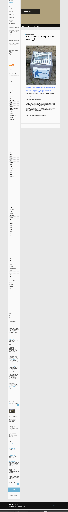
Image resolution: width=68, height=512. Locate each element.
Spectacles (11, 286)
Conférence (11, 140)
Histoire (10, 203)
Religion (10, 270)
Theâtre (10, 294)
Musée (10, 248)
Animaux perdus (12, 92)
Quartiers (11, 266)
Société (10, 282)
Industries (11, 213)
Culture (10, 154)
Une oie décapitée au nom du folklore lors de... (13, 368)
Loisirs (10, 237)
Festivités (11, 189)
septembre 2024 (11, 17)
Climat (10, 127)
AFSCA (10, 84)
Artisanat (11, 96)
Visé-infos (26, 11)
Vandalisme (11, 307)
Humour (10, 205)
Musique (10, 250)
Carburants (11, 117)
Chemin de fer (11, 119)
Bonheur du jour (16, 40)
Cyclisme (10, 156)
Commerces (11, 132)
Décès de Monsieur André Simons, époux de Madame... (13, 53)
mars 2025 (10, 8)
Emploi (10, 172)
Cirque (10, 123)
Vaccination (11, 305)
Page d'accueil (40, 29)
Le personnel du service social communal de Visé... (14, 355)
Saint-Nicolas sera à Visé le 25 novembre (14, 341)
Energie (10, 174)
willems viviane (12, 340)
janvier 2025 (11, 11)
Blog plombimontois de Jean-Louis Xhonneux (13, 55)
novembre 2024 (11, 14)
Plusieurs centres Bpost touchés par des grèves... (14, 469)
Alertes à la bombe (12, 88)
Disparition (11, 158)
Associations (11, 100)
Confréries (11, 142)
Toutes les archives (12, 23)
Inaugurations (11, 209)
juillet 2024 (11, 20)
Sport (10, 288)
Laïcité (10, 229)
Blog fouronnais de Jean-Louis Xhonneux (13, 59)
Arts (10, 98)
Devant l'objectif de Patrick (13, 39)
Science (10, 276)
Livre (10, 233)
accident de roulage (12, 82)
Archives (30, 26)
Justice (10, 225)
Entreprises (11, 178)
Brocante (11, 113)
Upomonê (10, 40)
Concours (11, 138)
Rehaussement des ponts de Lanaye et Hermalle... (13, 433)
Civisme (10, 125)
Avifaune (10, 102)
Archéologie (11, 94)
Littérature (11, 231)
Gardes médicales (12, 195)
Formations (11, 193)
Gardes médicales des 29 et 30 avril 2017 (50, 29)
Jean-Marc (11, 367)
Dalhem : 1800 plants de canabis (32, 29)
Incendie (10, 211)
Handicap (11, 201)
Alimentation (11, 90)
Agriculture (11, 86)
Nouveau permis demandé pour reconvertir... (12, 420)
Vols (10, 313)
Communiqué (11, 134)
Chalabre (14, 44)
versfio (10, 347)
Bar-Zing (11, 51)
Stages (10, 290)
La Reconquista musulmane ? (13, 50)
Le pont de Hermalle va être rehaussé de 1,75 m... (13, 348)
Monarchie (11, 246)
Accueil (24, 26)
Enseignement (11, 176)
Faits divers (11, 187)
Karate (10, 227)
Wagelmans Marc (12, 387)
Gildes (10, 199)
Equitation (11, 182)
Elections (10, 170)
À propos (36, 26)
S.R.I (10, 272)
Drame (10, 164)
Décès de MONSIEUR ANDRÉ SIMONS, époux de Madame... (14, 57)
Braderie (10, 111)
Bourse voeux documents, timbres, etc (13, 109)
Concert (10, 136)
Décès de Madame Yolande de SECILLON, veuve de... (14, 46)
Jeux (10, 219)
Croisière (10, 152)
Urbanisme (11, 303)
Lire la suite (11, 2)
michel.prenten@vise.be (39, 110)
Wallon (10, 317)
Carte (10, 395)
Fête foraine (11, 191)
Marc (10, 380)
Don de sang (11, 162)
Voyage (10, 315)
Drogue (10, 166)
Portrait (10, 262)
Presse (10, 264)
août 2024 (10, 18)
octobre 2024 (11, 15)
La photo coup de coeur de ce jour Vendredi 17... (13, 38)
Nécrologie (11, 254)
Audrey (10, 360)
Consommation (11, 144)
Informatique (11, 215)
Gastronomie (11, 197)
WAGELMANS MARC (13, 332)
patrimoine (11, 256)
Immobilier (11, 207)
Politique (10, 260)
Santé (10, 274)
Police (10, 258)
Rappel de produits (12, 268)
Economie (11, 168)
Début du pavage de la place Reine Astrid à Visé (14, 361)
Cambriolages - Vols (12, 115)
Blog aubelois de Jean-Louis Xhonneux (14, 47)
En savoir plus (45, 511)
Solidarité (11, 284)
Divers (10, 160)
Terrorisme (11, 292)
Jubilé (10, 221)
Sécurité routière (12, 280)
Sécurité (10, 278)
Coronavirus (11, 148)
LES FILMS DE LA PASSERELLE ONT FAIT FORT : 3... (14, 450)
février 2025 (11, 10)
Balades (10, 104)
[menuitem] (24, 25)
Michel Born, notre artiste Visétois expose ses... (13, 440)
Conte (10, 146)
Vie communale (11, 309)
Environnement (11, 180)
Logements (11, 235)
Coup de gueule (11, 150)
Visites (10, 311)
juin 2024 (10, 21)
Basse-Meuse (11, 106)
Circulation (11, 121)
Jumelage (11, 223)
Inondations (11, 217)
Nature (10, 252)
